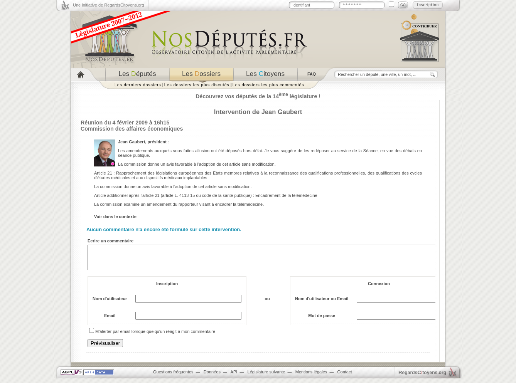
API (234, 376)
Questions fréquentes (173, 376)
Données (212, 376)
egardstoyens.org (422, 377)
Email (109, 320)
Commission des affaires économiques (132, 129)
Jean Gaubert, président (142, 141)
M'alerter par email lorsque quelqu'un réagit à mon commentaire (155, 336)
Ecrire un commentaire (110, 241)
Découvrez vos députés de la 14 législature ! (258, 96)
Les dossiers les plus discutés (196, 84)
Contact (344, 376)
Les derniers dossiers (138, 84)
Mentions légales (311, 376)
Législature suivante (266, 376)
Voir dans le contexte (115, 216)
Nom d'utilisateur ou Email (321, 303)
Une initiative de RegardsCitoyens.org (108, 5)
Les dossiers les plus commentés (268, 84)
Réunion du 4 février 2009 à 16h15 (125, 122)
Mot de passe (321, 320)
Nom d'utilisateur (110, 303)
